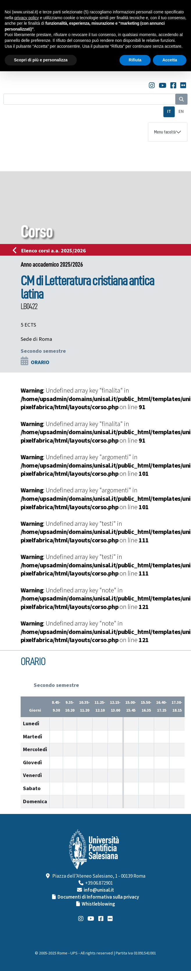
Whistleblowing (98, 904)
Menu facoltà (165, 132)
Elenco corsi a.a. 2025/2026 (51, 250)
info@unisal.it (99, 890)
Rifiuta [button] (135, 60)
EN (181, 111)
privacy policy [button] (26, 17)
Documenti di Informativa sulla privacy (98, 897)
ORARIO (40, 362)
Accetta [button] (169, 60)
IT (169, 111)
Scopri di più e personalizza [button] (40, 60)
